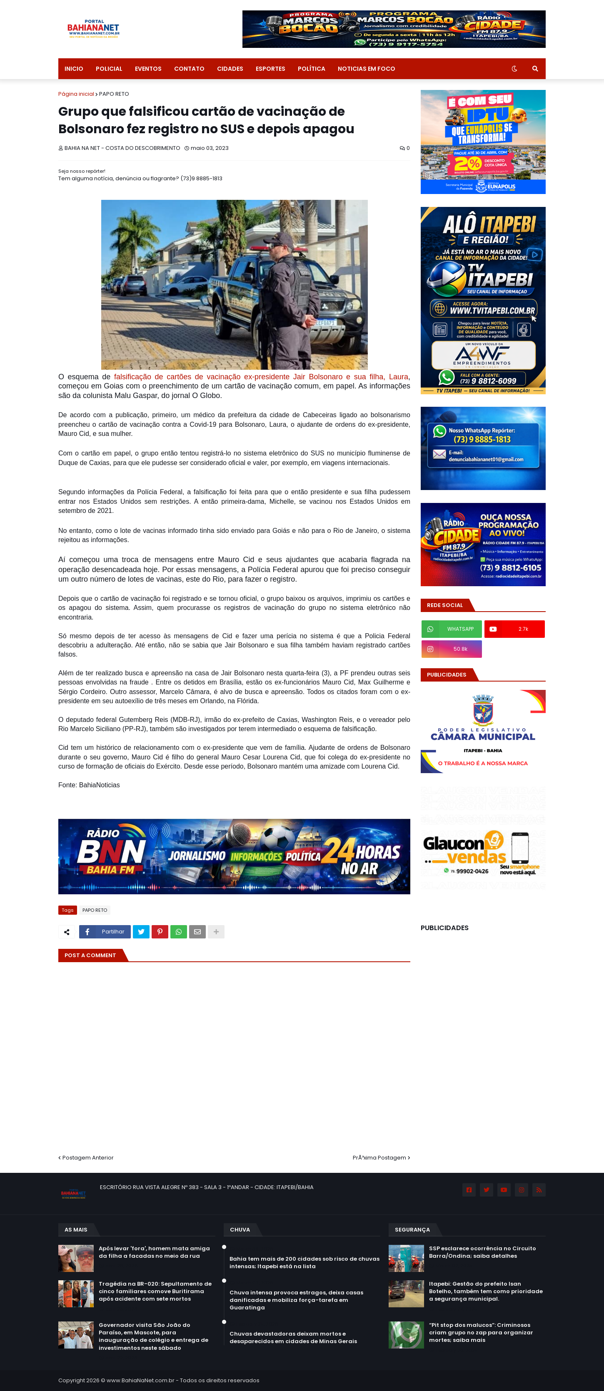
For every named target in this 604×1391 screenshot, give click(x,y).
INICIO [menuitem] (74, 69)
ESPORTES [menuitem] (270, 69)
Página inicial (76, 94)
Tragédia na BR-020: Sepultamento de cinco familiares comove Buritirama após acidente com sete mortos (155, 1291)
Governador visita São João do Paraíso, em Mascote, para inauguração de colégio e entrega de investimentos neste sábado (153, 1336)
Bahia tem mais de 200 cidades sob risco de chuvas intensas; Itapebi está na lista (304, 1262)
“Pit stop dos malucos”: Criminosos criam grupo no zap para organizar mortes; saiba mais (481, 1332)
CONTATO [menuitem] (189, 69)
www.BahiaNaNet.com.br (141, 1380)
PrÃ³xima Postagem (379, 1158)
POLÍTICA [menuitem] (311, 69)
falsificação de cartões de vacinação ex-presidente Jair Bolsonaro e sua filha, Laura (259, 377)
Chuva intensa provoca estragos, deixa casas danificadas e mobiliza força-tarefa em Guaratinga (296, 1300)
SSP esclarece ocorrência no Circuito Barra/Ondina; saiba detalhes (482, 1252)
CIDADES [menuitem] (230, 69)
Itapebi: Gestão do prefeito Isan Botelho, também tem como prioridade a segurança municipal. (486, 1291)
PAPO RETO (114, 94)
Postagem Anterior (88, 1158)
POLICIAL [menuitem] (109, 69)
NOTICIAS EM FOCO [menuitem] (366, 69)
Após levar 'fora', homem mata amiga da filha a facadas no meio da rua (154, 1252)
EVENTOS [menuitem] (148, 69)
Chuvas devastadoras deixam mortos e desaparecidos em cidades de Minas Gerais (293, 1337)
